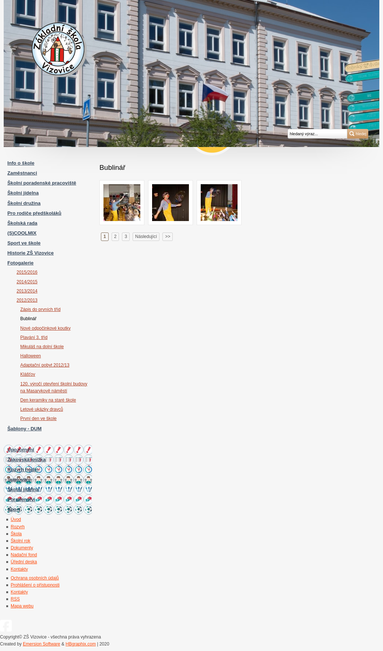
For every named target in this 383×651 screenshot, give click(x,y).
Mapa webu (22, 606)
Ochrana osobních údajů (35, 578)
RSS (15, 599)
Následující (146, 236)
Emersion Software (41, 644)
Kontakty (19, 592)
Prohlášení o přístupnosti (35, 585)
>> (167, 236)
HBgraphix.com (81, 644)
